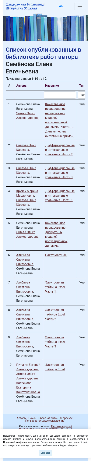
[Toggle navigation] (80, 6)
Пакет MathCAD (56, 255)
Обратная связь (48, 418)
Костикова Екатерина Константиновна (28, 387)
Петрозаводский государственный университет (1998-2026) (45, 428)
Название (52, 85)
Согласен (45, 453)
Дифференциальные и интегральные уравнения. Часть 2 (60, 149)
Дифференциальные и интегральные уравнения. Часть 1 (60, 195)
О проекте (66, 418)
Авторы (21, 418)
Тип (81, 85)
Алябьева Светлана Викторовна (24, 259)
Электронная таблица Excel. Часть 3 (55, 342)
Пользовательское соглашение (44, 420)
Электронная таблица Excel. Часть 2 (55, 314)
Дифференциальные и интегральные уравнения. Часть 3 (60, 172)
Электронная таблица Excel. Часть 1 (55, 287)
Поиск (32, 418)
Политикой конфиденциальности (21, 442)
